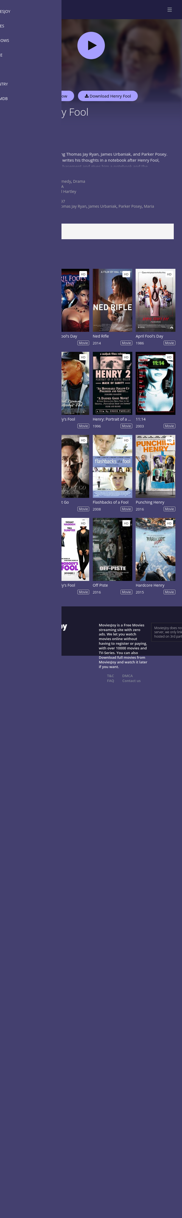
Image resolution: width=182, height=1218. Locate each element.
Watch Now (56, 96)
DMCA (127, 675)
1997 (60, 201)
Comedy (63, 181)
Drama (79, 181)
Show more (17, 172)
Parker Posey (130, 206)
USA (60, 186)
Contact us (131, 680)
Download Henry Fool (108, 96)
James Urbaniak (102, 206)
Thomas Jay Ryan (71, 206)
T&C (110, 675)
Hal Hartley (66, 191)
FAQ (110, 680)
